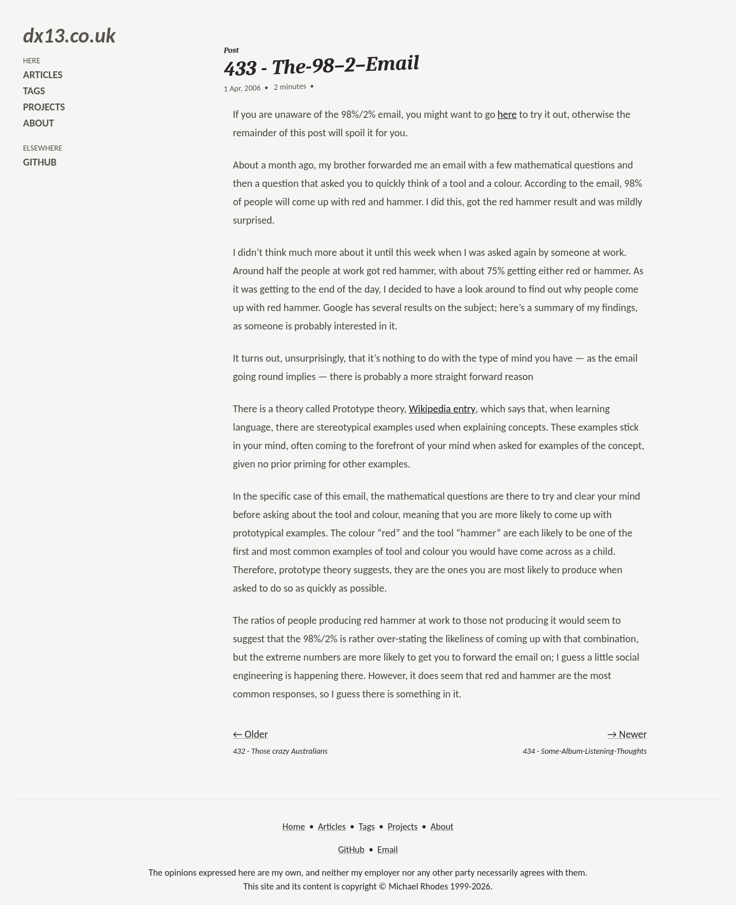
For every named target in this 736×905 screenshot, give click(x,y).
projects (44, 107)
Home (293, 826)
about (38, 123)
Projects (402, 826)
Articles (332, 826)
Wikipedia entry (442, 408)
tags (34, 91)
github (39, 162)
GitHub (351, 849)
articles (43, 74)
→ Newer (627, 734)
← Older (250, 734)
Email (387, 849)
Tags (367, 826)
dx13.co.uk (69, 35)
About (442, 826)
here (506, 114)
